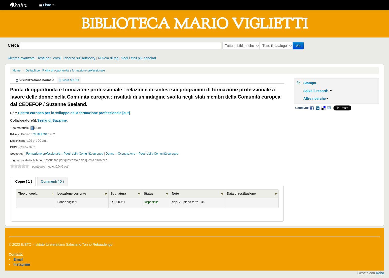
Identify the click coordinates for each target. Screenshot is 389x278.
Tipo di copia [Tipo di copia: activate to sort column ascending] (27, 193)
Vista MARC (71, 80)
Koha (380, 273)
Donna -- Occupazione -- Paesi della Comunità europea (142, 153)
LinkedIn (317, 107)
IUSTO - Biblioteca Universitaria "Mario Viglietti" (22, 5)
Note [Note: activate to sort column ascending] (175, 193)
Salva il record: (317, 91)
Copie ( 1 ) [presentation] (23, 181)
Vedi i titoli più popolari (138, 58)
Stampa (309, 83)
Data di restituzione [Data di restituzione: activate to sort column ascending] (241, 193)
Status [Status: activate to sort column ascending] (149, 193)
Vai (299, 46)
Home (17, 70)
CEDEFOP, (40, 134)
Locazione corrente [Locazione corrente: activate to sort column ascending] (71, 193)
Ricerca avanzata (21, 58)
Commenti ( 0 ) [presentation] (52, 181)
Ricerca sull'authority (80, 58)
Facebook (311, 107)
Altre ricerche (315, 99)
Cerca (13, 45)
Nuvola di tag (108, 58)
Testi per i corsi (49, 58)
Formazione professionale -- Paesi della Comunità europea (64, 153)
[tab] (24, 181)
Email (328, 107)
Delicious (323, 107)
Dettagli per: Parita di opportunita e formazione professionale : (66, 70)
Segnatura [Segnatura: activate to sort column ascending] (118, 193)
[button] (46, 5)
